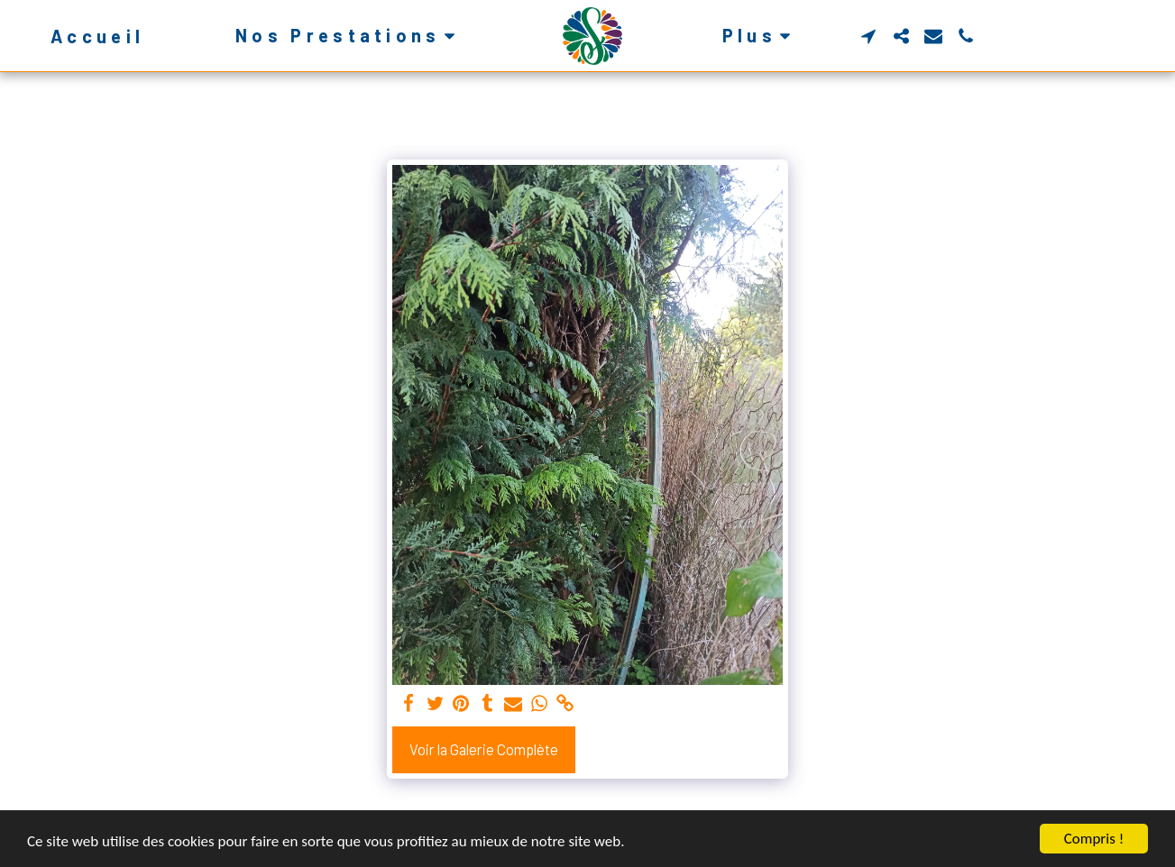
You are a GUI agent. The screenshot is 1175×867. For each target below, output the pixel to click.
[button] (349, 35)
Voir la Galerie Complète (483, 749)
